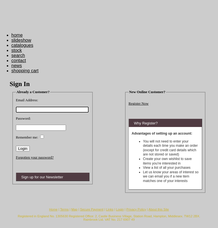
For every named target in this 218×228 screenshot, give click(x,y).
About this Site (158, 209)
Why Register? (146, 123)
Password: (23, 118)
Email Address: (27, 100)
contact (18, 60)
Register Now (139, 104)
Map (74, 209)
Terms (64, 209)
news (16, 65)
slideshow (21, 40)
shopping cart (25, 70)
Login (120, 209)
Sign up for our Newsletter (42, 177)
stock (16, 50)
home (17, 35)
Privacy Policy (136, 209)
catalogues (22, 45)
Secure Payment (92, 209)
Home (53, 209)
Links (110, 209)
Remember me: (27, 137)
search (18, 55)
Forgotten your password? (35, 157)
